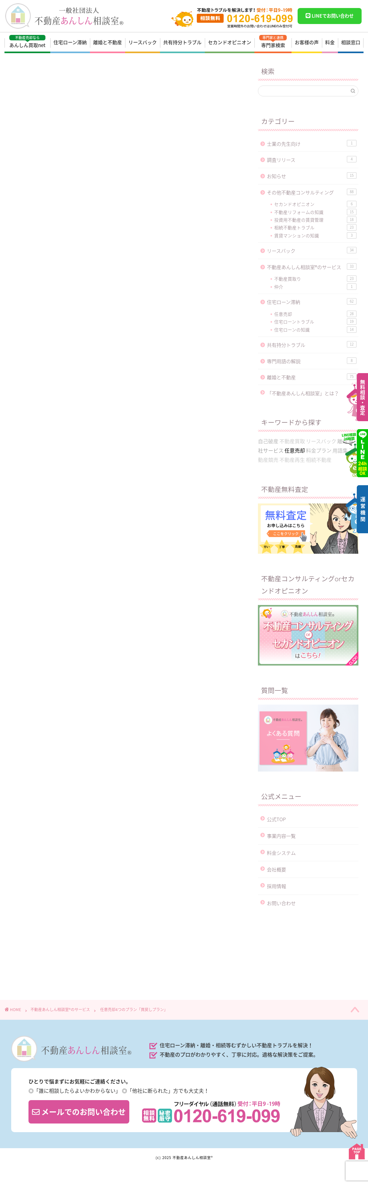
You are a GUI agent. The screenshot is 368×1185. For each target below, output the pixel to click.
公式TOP (276, 819)
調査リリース (311, 159)
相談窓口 (350, 42)
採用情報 (276, 886)
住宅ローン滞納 (70, 42)
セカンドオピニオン (229, 42)
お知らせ (311, 176)
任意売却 (30, 278)
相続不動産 (319, 459)
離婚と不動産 (107, 42)
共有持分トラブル (182, 42)
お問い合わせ (281, 903)
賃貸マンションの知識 (315, 235)
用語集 (340, 450)
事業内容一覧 (281, 835)
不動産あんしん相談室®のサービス (49, 76)
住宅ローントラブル (315, 321)
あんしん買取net (27, 42)
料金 (330, 42)
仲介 (315, 286)
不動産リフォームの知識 (315, 212)
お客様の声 (307, 42)
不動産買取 (292, 441)
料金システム (281, 852)
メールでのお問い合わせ (79, 1111)
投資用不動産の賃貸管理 (315, 220)
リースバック (142, 42)
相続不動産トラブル (315, 227)
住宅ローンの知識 (315, 329)
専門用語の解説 (311, 361)
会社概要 (276, 869)
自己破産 (268, 441)
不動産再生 (292, 459)
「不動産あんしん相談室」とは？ (303, 393)
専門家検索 (273, 42)
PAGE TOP (357, 1151)
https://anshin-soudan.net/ (75, 782)
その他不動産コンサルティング (311, 192)
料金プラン (57, 692)
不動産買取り (315, 278)
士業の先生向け (311, 143)
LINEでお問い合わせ (329, 15)
